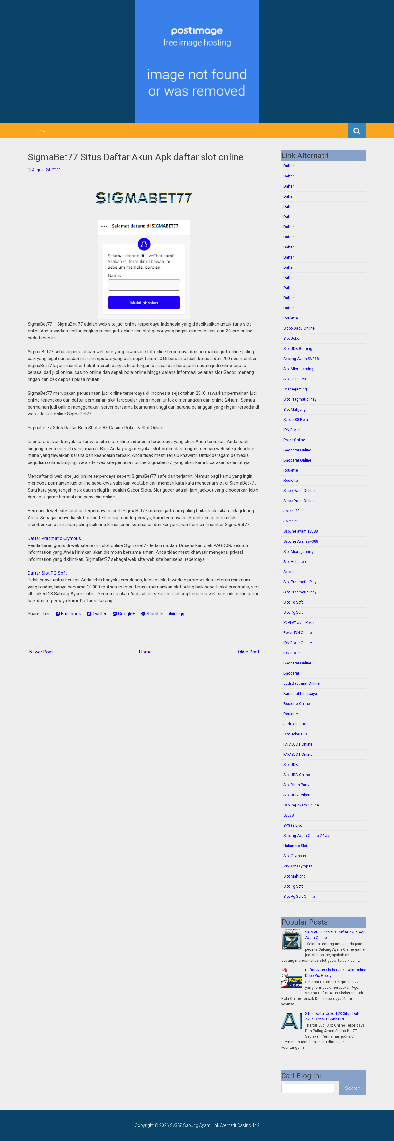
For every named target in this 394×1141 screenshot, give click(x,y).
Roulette (290, 318)
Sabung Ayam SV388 (301, 359)
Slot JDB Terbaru (297, 795)
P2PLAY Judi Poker (299, 622)
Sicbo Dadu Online (299, 328)
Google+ (124, 613)
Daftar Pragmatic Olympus (54, 538)
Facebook (68, 613)
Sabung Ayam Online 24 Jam (308, 836)
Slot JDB (290, 765)
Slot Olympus (294, 856)
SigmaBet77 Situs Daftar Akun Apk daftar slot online (135, 157)
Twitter (97, 613)
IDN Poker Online (297, 643)
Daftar (288, 166)
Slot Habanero (295, 379)
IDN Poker (291, 430)
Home (39, 130)
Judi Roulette (294, 724)
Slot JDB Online (296, 775)
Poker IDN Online (297, 633)
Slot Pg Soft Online (299, 896)
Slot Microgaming (298, 369)
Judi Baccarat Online (301, 683)
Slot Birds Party (296, 785)
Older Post (248, 652)
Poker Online (294, 440)
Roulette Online (296, 704)
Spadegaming (295, 389)
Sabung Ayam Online (301, 805)
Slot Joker (291, 338)
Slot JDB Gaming (297, 349)
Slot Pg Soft (293, 602)
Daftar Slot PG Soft (47, 573)
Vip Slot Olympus (297, 866)
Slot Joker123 (295, 734)
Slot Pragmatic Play (299, 399)
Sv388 (288, 815)
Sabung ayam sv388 (300, 531)
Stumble (152, 613)
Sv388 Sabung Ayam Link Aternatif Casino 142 (214, 1125)
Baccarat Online (297, 450)
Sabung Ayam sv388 (300, 541)
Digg (176, 613)
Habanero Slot (295, 846)
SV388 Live (292, 825)
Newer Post (41, 652)
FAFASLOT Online (297, 744)
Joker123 (291, 511)
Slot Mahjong (294, 409)
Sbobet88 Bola (295, 420)
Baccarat (291, 673)
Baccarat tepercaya (300, 693)
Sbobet (289, 572)
